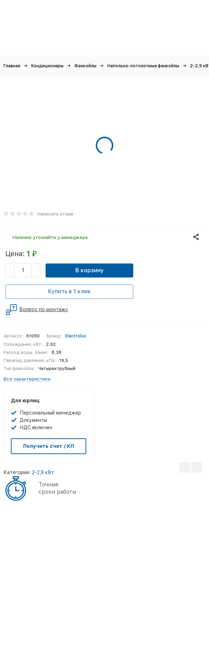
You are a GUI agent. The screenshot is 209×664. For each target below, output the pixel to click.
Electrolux (75, 336)
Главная (12, 65)
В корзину (89, 270)
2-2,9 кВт (43, 472)
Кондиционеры (47, 65)
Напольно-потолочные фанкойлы (143, 65)
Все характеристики (27, 379)
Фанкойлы (85, 65)
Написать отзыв (55, 214)
